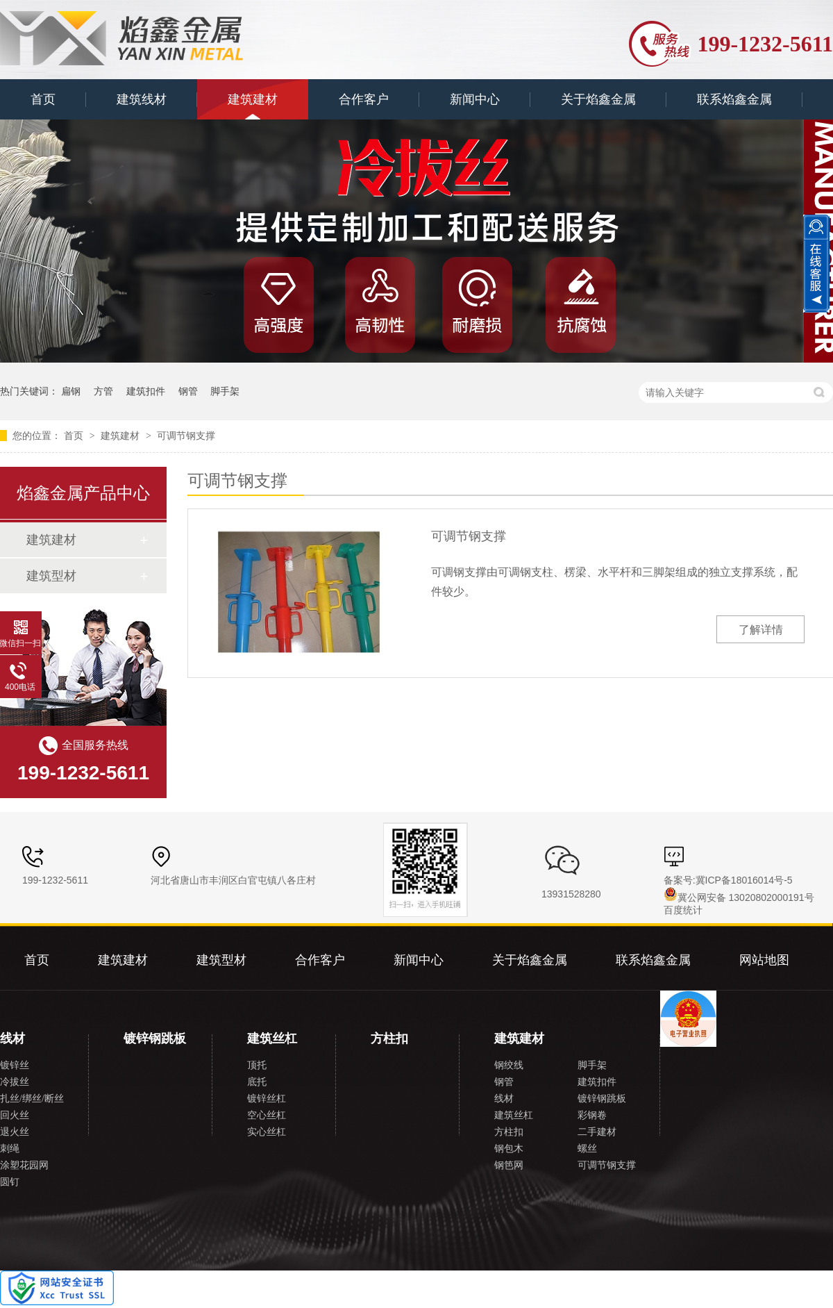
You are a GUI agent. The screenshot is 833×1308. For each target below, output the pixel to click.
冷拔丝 (14, 1082)
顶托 (257, 1065)
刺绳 (9, 1148)
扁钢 (71, 391)
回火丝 (14, 1115)
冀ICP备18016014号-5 (744, 880)
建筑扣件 (145, 391)
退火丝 (14, 1132)
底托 (257, 1082)
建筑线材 (142, 99)
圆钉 (9, 1182)
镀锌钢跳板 (155, 1038)
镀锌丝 (14, 1065)
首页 (43, 99)
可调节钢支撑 (186, 435)
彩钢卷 (592, 1115)
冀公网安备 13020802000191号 (739, 897)
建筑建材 (253, 99)
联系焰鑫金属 (734, 99)
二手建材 (597, 1132)
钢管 (188, 391)
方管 (103, 391)
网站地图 (764, 960)
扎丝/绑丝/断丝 (32, 1098)
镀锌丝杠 (266, 1098)
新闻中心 (475, 99)
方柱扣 (389, 1038)
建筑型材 (51, 576)
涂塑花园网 (24, 1165)
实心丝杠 (266, 1132)
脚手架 (224, 391)
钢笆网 (508, 1165)
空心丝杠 (266, 1115)
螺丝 (587, 1148)
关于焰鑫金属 (598, 99)
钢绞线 (508, 1065)
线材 (12, 1038)
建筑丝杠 (272, 1038)
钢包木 (508, 1148)
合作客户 (364, 99)
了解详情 (761, 630)
